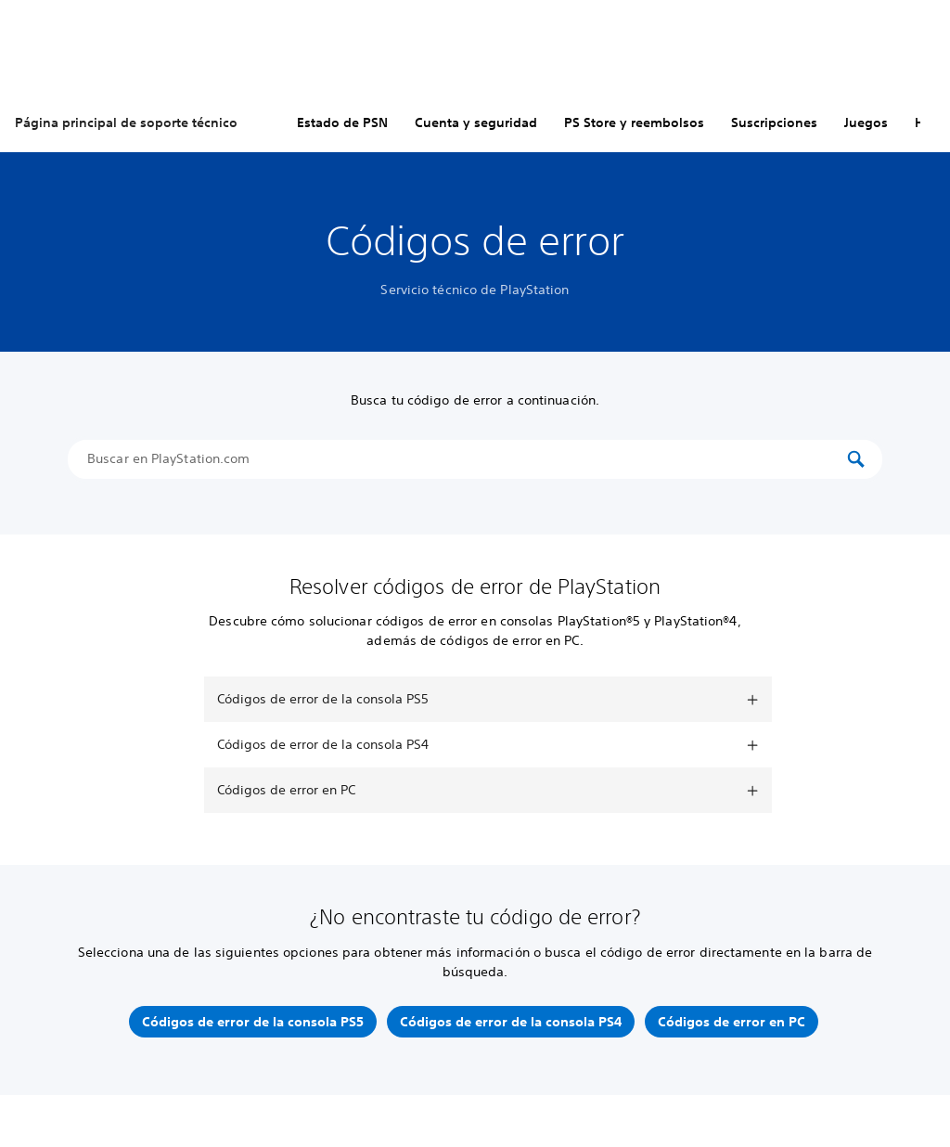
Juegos (866, 122)
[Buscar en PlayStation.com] (465, 459)
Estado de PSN (342, 122)
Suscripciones (774, 122)
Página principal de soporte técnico (126, 122)
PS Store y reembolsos (634, 122)
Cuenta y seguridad (476, 122)
